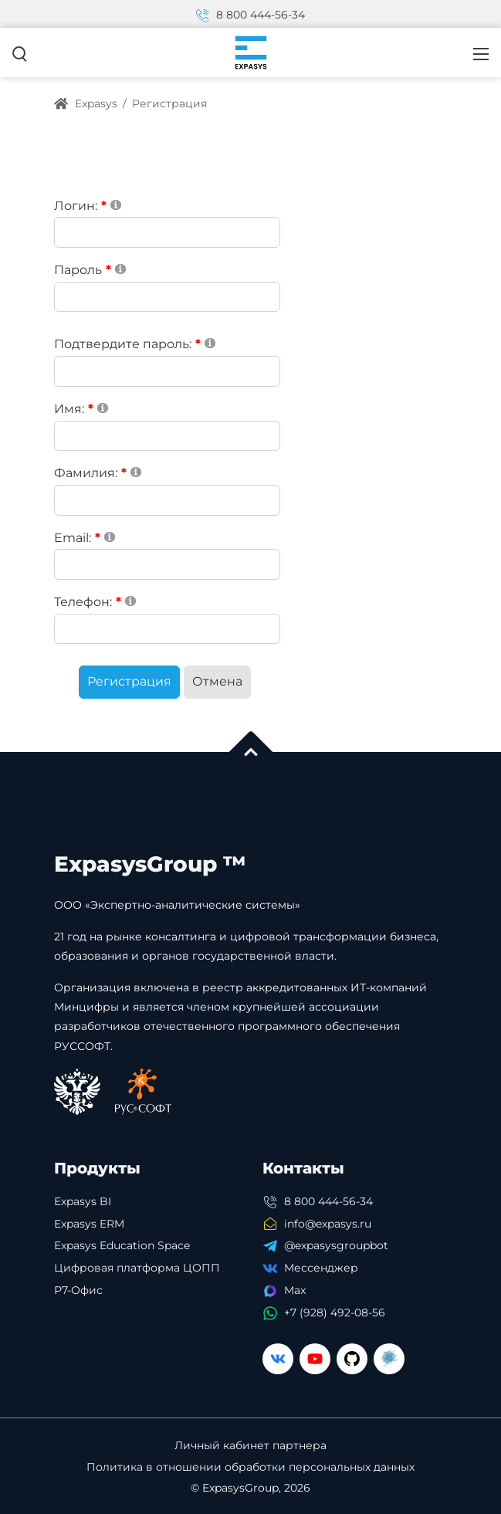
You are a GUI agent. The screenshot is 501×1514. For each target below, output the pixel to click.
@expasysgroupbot (336, 1245)
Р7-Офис (78, 1290)
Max (295, 1290)
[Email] (167, 564)
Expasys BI (82, 1201)
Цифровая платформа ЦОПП (137, 1268)
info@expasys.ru (327, 1224)
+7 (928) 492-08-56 (334, 1312)
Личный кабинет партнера (250, 1445)
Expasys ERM (89, 1224)
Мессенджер (321, 1268)
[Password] (167, 297)
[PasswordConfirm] (167, 371)
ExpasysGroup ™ (150, 864)
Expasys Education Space (122, 1245)
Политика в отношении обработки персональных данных (250, 1467)
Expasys (85, 103)
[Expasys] (251, 51)
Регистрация (129, 681)
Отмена (217, 681)
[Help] (115, 204)
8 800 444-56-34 (251, 15)
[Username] (167, 232)
